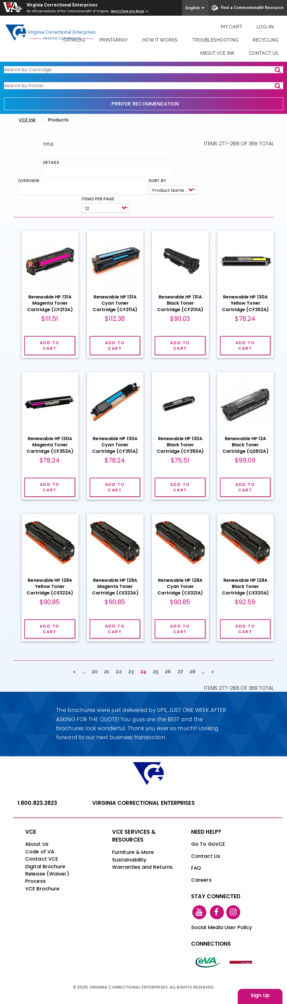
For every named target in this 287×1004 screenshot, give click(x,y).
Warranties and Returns (142, 867)
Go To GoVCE (208, 844)
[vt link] (241, 962)
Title (48, 144)
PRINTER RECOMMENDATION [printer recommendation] (145, 103)
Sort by (157, 180)
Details (51, 162)
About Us (36, 844)
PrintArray (113, 40)
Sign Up (260, 995)
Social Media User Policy (221, 927)
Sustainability (129, 859)
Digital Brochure (45, 866)
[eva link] (208, 962)
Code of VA (39, 851)
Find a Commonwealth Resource (248, 8)
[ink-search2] (143, 85)
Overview (28, 180)
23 (132, 671)
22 (120, 671)
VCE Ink (27, 120)
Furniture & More (133, 852)
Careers (201, 880)
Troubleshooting (215, 40)
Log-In (265, 26)
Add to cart (49, 345)
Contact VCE (41, 859)
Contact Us (263, 53)
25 (157, 671)
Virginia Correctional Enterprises (62, 5)
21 (108, 671)
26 (169, 671)
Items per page (98, 199)
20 (96, 671)
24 (145, 672)
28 (194, 671)
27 (181, 671)
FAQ (196, 868)
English (195, 8)
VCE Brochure (42, 888)
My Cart (232, 26)
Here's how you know (127, 11)
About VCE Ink (217, 53)
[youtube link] (199, 912)
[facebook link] (217, 912)
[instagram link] (233, 912)
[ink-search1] (143, 69)
